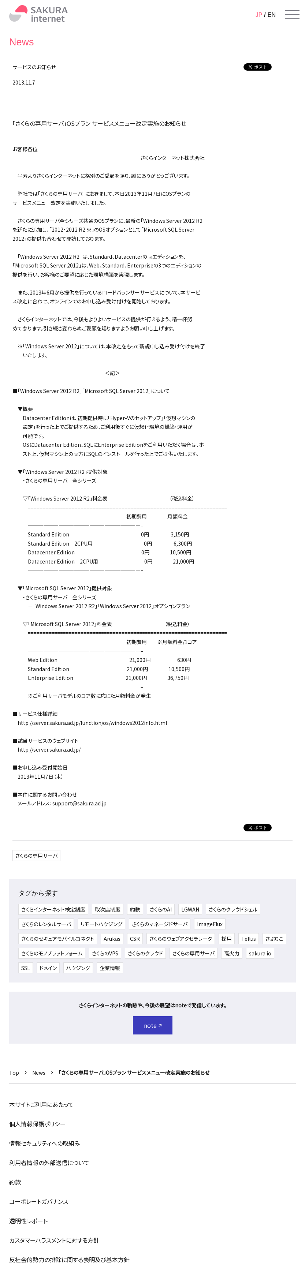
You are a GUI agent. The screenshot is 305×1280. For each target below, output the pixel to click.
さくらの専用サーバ (36, 855)
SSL (25, 968)
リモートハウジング (101, 924)
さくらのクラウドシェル (233, 909)
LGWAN (190, 909)
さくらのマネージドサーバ (159, 924)
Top (14, 1072)
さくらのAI (161, 909)
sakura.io (260, 953)
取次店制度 (107, 909)
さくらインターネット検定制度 (53, 909)
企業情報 (110, 968)
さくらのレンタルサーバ (46, 924)
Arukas (112, 938)
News (38, 1072)
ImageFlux (210, 924)
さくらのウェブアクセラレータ (180, 938)
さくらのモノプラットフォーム (51, 953)
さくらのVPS (105, 953)
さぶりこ (274, 938)
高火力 (231, 953)
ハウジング (78, 968)
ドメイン (48, 968)
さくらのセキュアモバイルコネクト (57, 938)
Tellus (248, 938)
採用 (227, 938)
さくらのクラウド (145, 953)
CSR (135, 938)
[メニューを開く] (292, 14)
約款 (135, 909)
